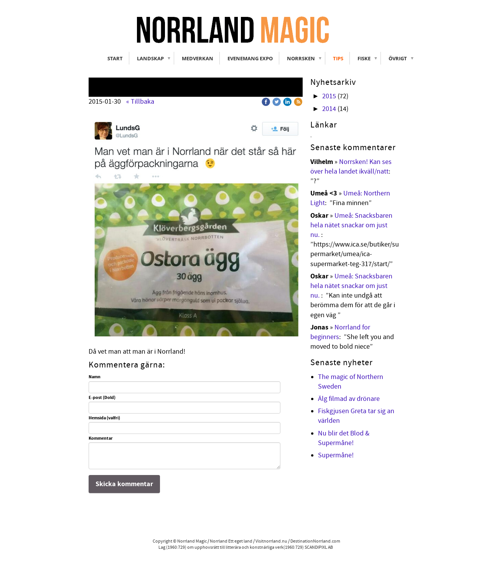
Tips (338, 58)
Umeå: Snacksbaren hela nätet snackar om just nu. (351, 225)
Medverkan (197, 58)
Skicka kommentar (124, 484)
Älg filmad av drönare (349, 398)
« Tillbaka (140, 101)
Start (115, 58)
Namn (95, 377)
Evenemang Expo (250, 58)
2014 (329, 108)
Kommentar (101, 438)
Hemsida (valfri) (104, 418)
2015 (329, 96)
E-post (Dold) (102, 398)
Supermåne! (336, 455)
